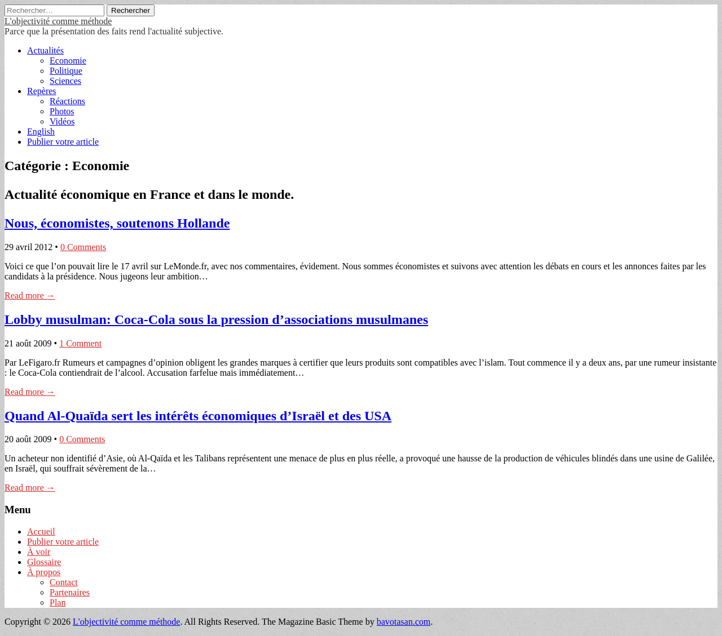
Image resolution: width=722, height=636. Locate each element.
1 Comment (80, 343)
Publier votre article (63, 141)
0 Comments (83, 247)
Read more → (30, 295)
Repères (41, 91)
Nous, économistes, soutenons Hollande (117, 223)
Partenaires (70, 592)
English (41, 131)
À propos (43, 572)
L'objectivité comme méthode (58, 21)
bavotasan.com (404, 621)
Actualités (45, 50)
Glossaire (44, 562)
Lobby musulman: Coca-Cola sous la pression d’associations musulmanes (216, 319)
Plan (57, 602)
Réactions (67, 101)
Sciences (65, 81)
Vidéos (62, 121)
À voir (38, 552)
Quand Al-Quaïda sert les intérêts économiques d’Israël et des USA (198, 415)
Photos (62, 111)
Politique (66, 70)
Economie (68, 60)
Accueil (41, 531)
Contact (64, 582)
